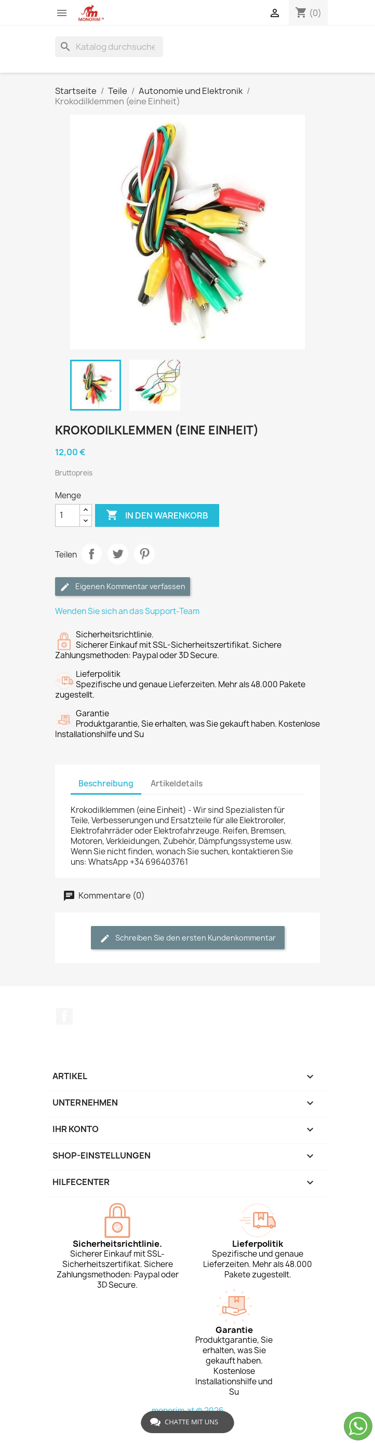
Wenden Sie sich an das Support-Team (127, 611)
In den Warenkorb (157, 515)
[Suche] (109, 46)
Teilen (91, 553)
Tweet (118, 553)
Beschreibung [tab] (105, 783)
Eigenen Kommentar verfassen (122, 586)
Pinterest (144, 553)
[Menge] (67, 515)
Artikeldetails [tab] (177, 783)
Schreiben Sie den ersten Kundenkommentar (188, 938)
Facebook (64, 1016)
